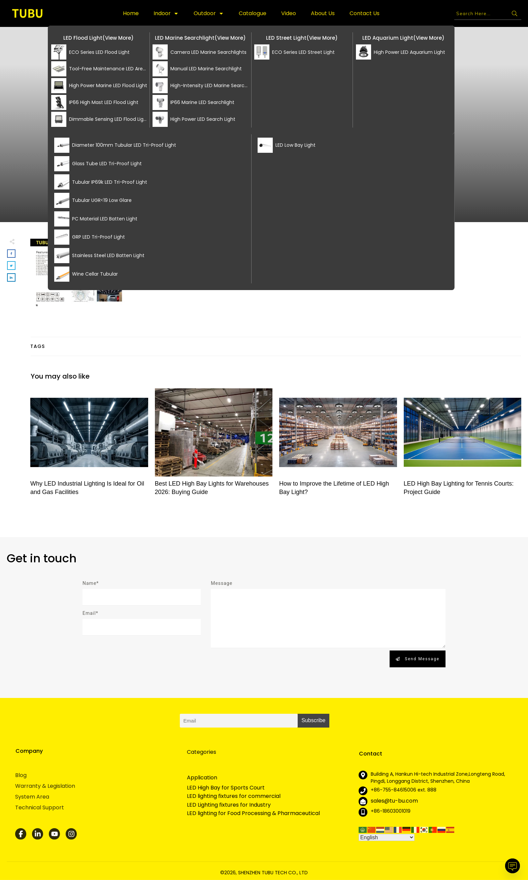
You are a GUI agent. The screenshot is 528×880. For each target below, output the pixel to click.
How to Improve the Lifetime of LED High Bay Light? (338, 445)
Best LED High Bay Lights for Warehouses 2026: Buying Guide (214, 445)
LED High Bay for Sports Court (226, 787)
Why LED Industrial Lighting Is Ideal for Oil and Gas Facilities (89, 445)
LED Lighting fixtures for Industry (229, 805)
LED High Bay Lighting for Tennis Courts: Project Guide (463, 445)
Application (202, 777)
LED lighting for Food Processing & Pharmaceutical (253, 813)
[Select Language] (387, 837)
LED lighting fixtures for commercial (233, 796)
